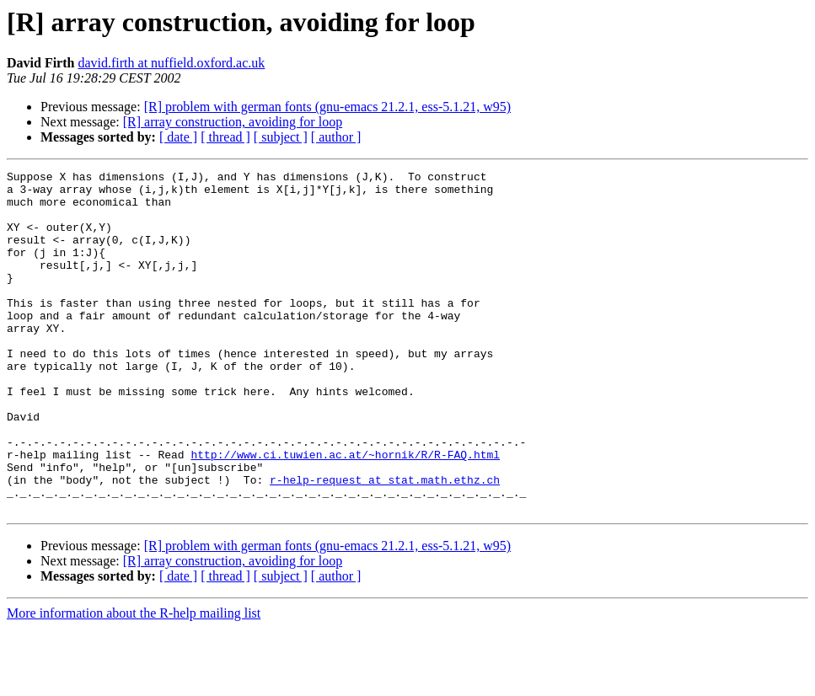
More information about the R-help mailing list (133, 681)
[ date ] (178, 137)
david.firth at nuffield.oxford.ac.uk (171, 63)
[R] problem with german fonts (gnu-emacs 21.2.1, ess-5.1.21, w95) (327, 106)
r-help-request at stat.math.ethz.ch (385, 542)
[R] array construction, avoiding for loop (232, 122)
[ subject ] (281, 137)
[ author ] (336, 137)
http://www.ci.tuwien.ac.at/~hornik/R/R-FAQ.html (345, 512)
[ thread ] (225, 137)
